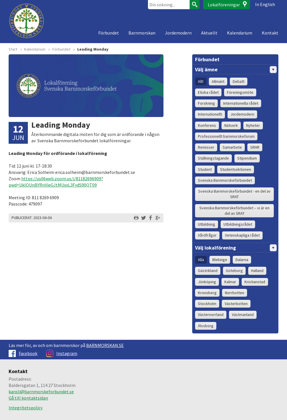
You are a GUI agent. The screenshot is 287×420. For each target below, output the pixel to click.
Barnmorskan (141, 33)
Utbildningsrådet (238, 224)
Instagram (61, 353)
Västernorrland (211, 314)
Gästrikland (207, 270)
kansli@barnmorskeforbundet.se (41, 391)
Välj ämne (236, 69)
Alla (201, 259)
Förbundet (108, 33)
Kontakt (270, 33)
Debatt (238, 81)
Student (205, 169)
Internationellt (210, 114)
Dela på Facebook (150, 218)
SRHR (254, 147)
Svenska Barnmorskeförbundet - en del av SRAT (234, 194)
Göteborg (234, 270)
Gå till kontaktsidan (28, 398)
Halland (257, 270)
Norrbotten (234, 292)
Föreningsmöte (240, 92)
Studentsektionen (235, 169)
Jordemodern (178, 33)
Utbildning (206, 224)
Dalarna (242, 259)
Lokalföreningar (224, 4)
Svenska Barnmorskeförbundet (225, 180)
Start (13, 49)
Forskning (206, 103)
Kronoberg (207, 292)
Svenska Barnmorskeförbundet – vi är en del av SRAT (234, 210)
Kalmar (230, 281)
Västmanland (243, 314)
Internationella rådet (240, 103)
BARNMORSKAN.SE (105, 345)
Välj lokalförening (236, 247)
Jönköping (207, 281)
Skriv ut (136, 218)
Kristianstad (254, 281)
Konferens (207, 125)
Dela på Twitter (143, 218)
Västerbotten (236, 303)
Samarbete (232, 147)
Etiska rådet (208, 92)
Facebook (23, 353)
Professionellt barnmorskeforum (226, 136)
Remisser (206, 147)
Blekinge (219, 259)
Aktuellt (209, 33)
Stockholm (207, 303)
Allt (200, 81)
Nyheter (253, 125)
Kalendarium (239, 33)
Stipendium (247, 158)
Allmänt (218, 81)
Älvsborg (205, 325)
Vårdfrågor (207, 235)
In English (265, 4)
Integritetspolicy (26, 408)
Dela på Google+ (158, 218)
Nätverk (231, 125)
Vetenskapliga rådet (242, 235)
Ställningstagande (213, 158)
